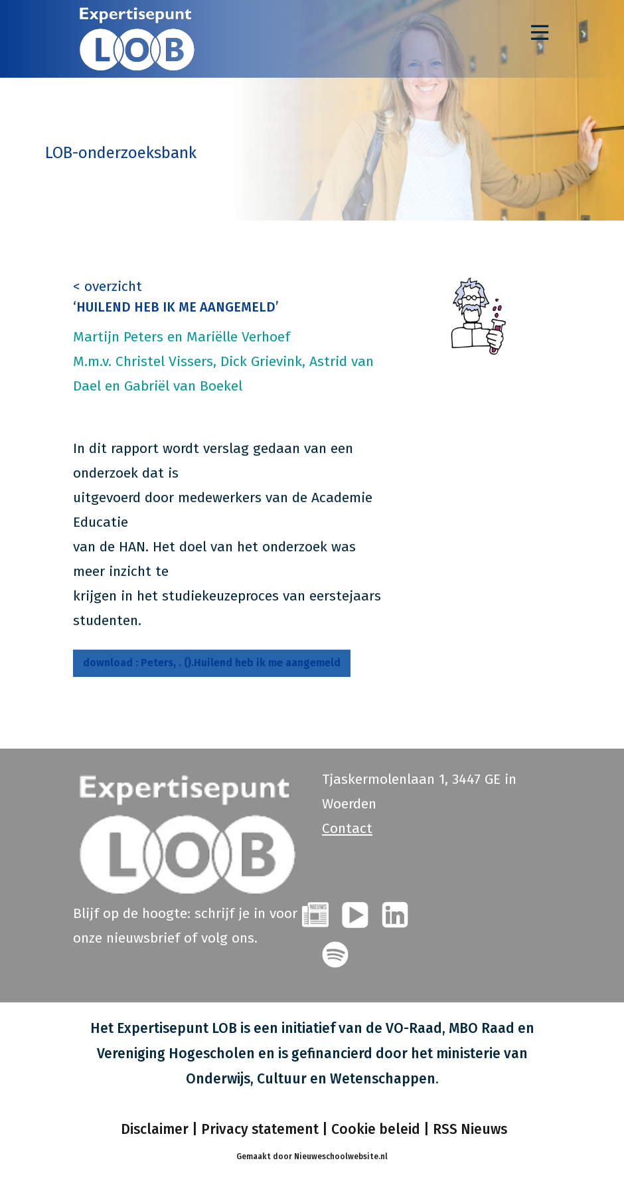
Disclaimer (153, 1128)
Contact (347, 827)
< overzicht (107, 286)
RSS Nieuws (470, 1128)
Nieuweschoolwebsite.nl (341, 1155)
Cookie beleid (375, 1128)
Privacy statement (260, 1128)
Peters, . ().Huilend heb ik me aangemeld (215, 662)
